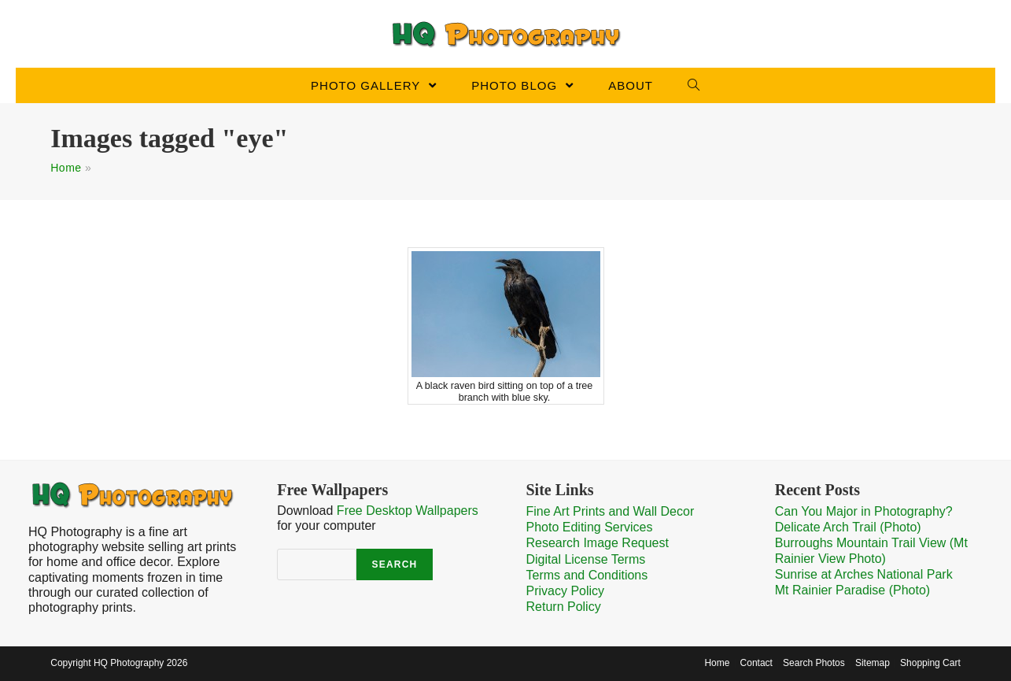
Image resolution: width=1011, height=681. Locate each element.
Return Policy (563, 606)
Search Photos (814, 662)
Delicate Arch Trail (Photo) (848, 527)
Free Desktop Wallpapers (407, 510)
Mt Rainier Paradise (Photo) (852, 590)
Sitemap (872, 662)
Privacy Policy (565, 591)
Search (395, 564)
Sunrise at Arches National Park (864, 574)
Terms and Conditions (587, 575)
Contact (756, 662)
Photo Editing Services (589, 527)
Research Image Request (597, 543)
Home (65, 167)
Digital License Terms (586, 559)
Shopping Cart (930, 662)
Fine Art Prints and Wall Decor (610, 511)
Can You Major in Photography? (864, 511)
